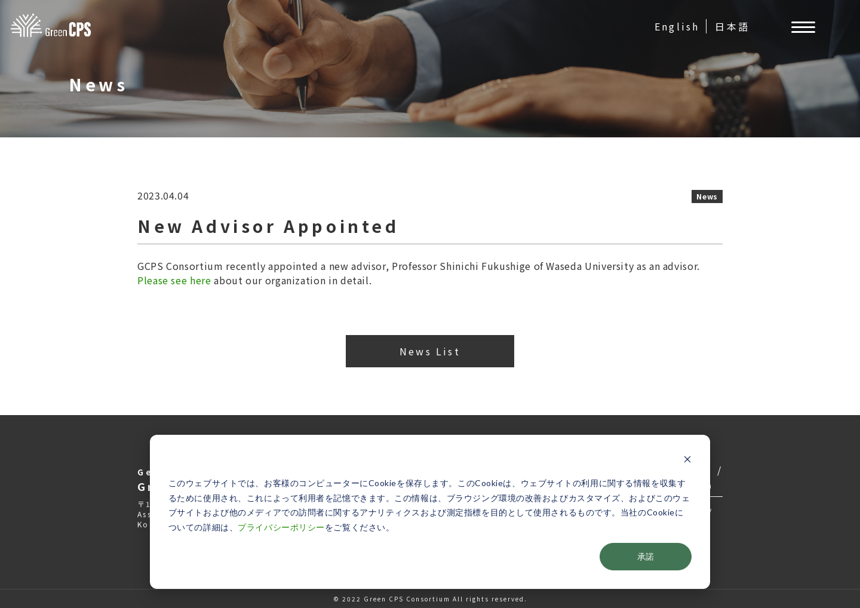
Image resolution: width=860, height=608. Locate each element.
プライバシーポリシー (281, 527)
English (677, 26)
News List (430, 351)
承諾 (645, 556)
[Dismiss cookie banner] (687, 460)
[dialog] (430, 512)
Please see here (174, 280)
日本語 (732, 26)
